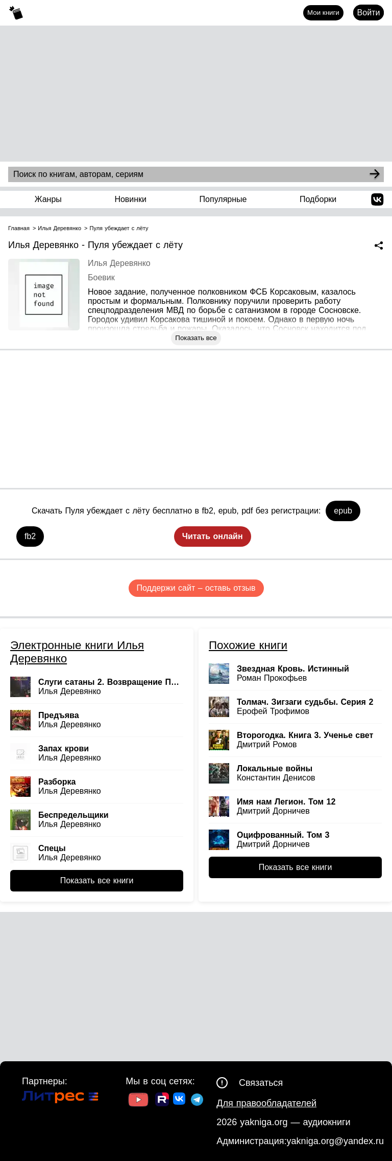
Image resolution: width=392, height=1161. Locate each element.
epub (343, 510)
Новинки (130, 199)
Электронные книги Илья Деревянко (77, 652)
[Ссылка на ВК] (180, 1100)
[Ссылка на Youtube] (138, 1101)
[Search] (374, 174)
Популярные (223, 199)
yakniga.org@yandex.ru (335, 1141)
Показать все (195, 338)
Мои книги (323, 12)
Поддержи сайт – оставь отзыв (196, 588)
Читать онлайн (212, 536)
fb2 (30, 536)
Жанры (48, 199)
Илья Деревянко (119, 263)
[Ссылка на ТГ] (197, 1100)
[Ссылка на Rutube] (162, 1100)
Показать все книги (97, 880)
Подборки (318, 199)
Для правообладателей (266, 1103)
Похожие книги (248, 645)
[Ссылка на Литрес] (60, 1098)
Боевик (101, 277)
